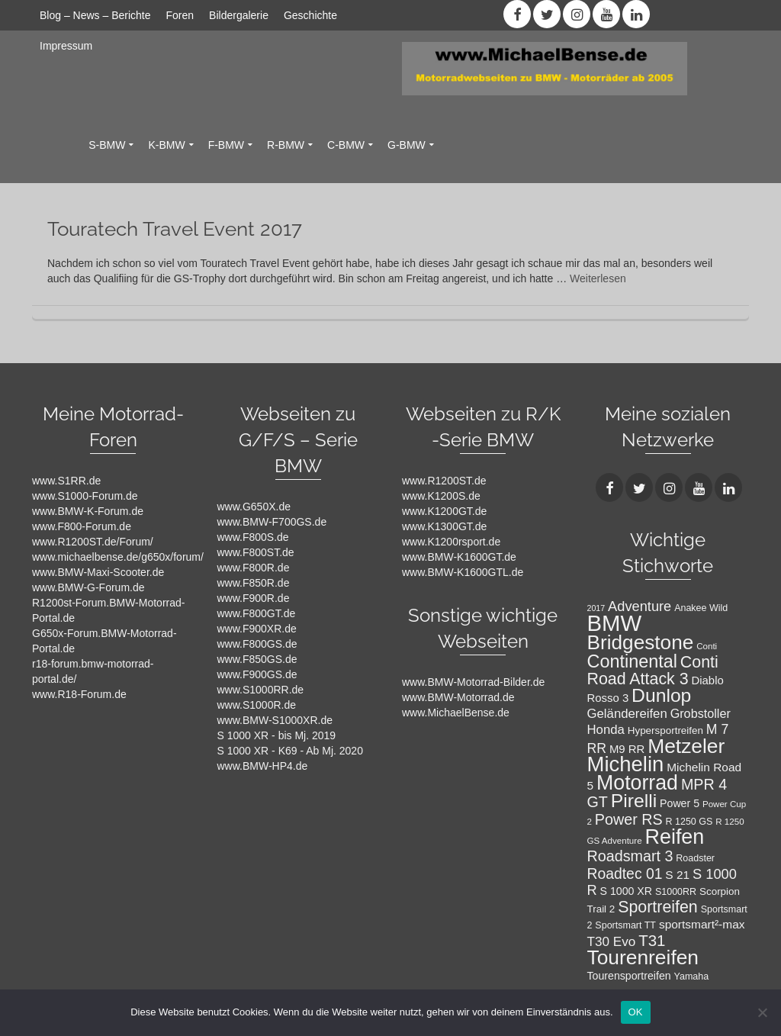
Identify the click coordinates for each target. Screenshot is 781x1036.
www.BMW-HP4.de (262, 766)
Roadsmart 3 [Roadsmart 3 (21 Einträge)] (630, 856)
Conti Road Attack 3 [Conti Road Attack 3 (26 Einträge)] (652, 670)
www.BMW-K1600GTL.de (462, 572)
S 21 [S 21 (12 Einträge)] (677, 874)
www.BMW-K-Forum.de (87, 511)
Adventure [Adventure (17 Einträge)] (639, 606)
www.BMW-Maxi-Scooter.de (98, 572)
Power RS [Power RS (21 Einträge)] (629, 819)
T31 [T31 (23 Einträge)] (651, 940)
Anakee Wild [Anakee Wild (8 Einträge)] (701, 608)
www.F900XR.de (257, 629)
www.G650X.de (254, 506)
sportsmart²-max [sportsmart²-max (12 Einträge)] (702, 924)
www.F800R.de (253, 567)
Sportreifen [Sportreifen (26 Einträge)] (658, 907)
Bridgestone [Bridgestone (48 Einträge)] (640, 642)
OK (635, 1012)
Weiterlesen (598, 278)
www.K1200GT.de (444, 511)
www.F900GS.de (257, 674)
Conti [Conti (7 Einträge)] (706, 646)
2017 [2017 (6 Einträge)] (596, 608)
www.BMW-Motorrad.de (458, 697)
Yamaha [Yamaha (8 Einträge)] (691, 976)
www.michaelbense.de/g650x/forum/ (118, 557)
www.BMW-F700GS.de (272, 522)
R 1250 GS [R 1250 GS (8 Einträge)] (689, 821)
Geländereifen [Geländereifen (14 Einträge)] (627, 713)
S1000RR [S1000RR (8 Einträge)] (675, 891)
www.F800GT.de (256, 613)
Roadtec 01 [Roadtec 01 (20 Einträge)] (625, 873)
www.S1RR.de (66, 481)
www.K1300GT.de (444, 526)
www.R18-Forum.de (79, 694)
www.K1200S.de (441, 496)
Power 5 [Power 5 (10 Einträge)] (679, 803)
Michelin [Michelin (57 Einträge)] (625, 764)
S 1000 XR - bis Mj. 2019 (276, 735)
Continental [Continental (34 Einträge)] (632, 661)
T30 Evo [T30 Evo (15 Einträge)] (611, 941)
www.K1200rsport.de (451, 542)
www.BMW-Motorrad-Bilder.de (473, 682)
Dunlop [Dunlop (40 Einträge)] (661, 695)
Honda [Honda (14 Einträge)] (606, 729)
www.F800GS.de (257, 644)
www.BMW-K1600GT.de (459, 557)
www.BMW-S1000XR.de (275, 720)
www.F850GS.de (257, 659)
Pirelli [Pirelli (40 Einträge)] (634, 800)
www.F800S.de (253, 537)
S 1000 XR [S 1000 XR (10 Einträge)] (626, 891)
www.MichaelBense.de (455, 712)
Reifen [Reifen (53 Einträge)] (674, 836)
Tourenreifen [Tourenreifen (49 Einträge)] (643, 957)
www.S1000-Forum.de (85, 496)
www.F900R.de (253, 598)
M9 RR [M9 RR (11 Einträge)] (626, 749)
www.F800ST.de (255, 552)
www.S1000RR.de (260, 690)
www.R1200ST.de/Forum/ (92, 542)
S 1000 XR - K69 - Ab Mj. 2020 (290, 751)
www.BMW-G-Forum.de (88, 587)
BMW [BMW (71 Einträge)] (614, 622)
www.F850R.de (253, 583)
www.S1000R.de (257, 705)
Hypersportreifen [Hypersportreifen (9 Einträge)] (665, 730)
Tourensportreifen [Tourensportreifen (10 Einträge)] (629, 976)
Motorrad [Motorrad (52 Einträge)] (637, 782)
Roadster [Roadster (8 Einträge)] (695, 858)
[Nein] (762, 1012)
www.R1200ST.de (444, 481)
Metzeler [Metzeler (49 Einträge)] (686, 746)
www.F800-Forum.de (81, 526)
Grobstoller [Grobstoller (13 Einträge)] (700, 713)
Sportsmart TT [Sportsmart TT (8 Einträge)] (625, 925)
